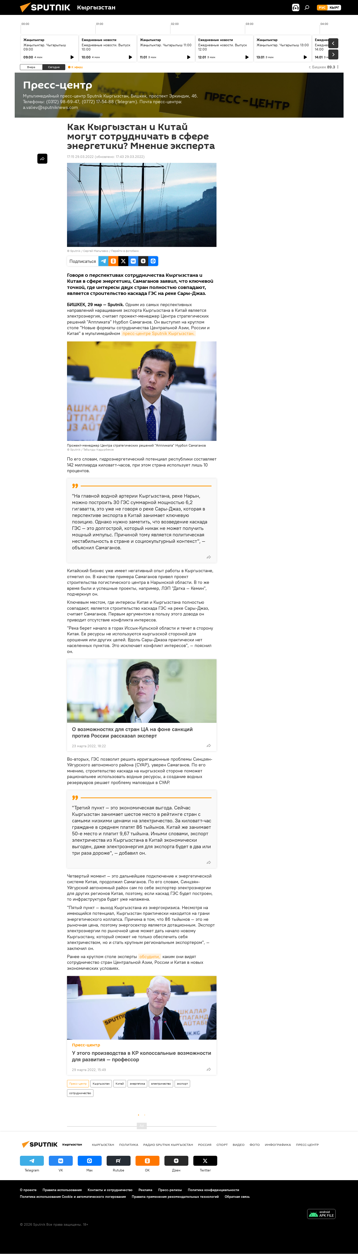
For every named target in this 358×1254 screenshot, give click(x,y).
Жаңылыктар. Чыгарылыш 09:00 (44, 47)
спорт (222, 1144)
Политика (128, 1144)
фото (255, 1144)
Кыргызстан (101, 1083)
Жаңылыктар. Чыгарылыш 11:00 (166, 45)
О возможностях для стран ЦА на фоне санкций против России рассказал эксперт (132, 732)
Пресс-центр (86, 1045)
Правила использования (62, 1190)
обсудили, (150, 956)
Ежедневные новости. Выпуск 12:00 (222, 47)
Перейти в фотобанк (125, 251)
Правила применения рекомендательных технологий (175, 1196)
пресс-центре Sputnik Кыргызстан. (159, 333)
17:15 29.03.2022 (80, 156)
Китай (120, 1083)
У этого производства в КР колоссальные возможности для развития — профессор (141, 1056)
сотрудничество (80, 1093)
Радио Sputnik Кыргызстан (168, 1144)
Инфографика (278, 1144)
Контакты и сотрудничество (110, 1190)
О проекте (28, 1190)
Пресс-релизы (170, 1190)
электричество (161, 1083)
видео (239, 1144)
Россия (205, 1144)
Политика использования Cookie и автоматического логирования (73, 1196)
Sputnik (75, 251)
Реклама (145, 1190)
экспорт (182, 1083)
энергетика (137, 1083)
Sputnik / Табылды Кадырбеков (92, 449)
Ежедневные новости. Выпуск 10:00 (106, 47)
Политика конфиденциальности (213, 1190)
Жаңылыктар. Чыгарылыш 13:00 (283, 45)
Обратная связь (237, 1196)
